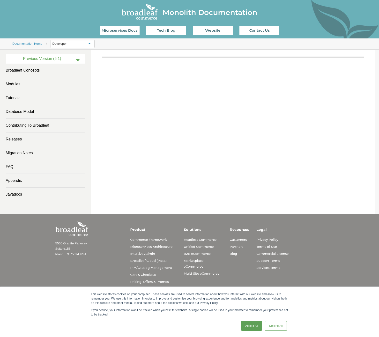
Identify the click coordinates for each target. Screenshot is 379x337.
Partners (236, 247)
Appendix (14, 180)
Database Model (20, 112)
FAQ (10, 167)
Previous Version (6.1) (42, 59)
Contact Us (259, 30)
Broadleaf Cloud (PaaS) (148, 261)
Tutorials (13, 98)
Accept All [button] (251, 326)
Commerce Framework (148, 240)
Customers (238, 240)
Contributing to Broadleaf (27, 125)
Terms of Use (266, 247)
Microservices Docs (119, 30)
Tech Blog (166, 30)
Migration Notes (19, 153)
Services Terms (268, 268)
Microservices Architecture (151, 247)
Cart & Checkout (143, 275)
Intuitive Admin (142, 254)
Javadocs (14, 194)
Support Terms (268, 261)
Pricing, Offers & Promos (149, 282)
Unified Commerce (199, 247)
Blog (233, 254)
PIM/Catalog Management (151, 268)
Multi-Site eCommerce (201, 273)
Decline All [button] (275, 326)
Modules (13, 84)
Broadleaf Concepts (23, 70)
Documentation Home (27, 43)
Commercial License (272, 254)
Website (212, 30)
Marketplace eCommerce (194, 263)
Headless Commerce (200, 240)
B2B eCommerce (197, 254)
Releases (14, 139)
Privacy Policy (267, 240)
